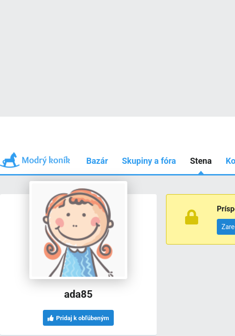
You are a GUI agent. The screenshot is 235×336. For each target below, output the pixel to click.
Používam (175, 116)
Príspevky (60, 116)
